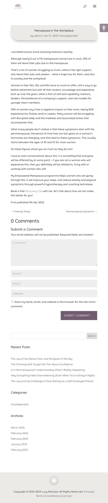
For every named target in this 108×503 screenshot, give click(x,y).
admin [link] (38, 35)
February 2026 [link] (19, 433)
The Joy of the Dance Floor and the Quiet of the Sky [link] (41, 358)
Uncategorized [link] (69, 35)
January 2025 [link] (19, 444)
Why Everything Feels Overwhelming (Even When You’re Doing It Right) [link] (53, 375)
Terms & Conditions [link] (48, 495)
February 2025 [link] (19, 438)
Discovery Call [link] (33, 191)
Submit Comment (77, 315)
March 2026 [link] (18, 427)
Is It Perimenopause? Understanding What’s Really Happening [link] (48, 369)
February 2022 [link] (19, 449)
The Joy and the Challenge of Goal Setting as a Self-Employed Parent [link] (52, 381)
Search (91, 335)
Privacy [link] (88, 491)
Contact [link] (67, 495)
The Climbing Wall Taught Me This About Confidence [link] (42, 364)
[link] (104, 28)
